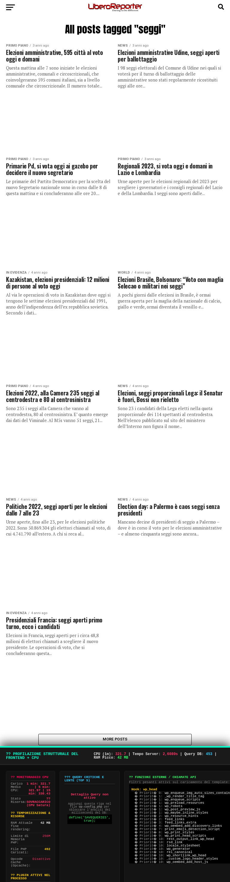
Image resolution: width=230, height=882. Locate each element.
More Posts (115, 740)
